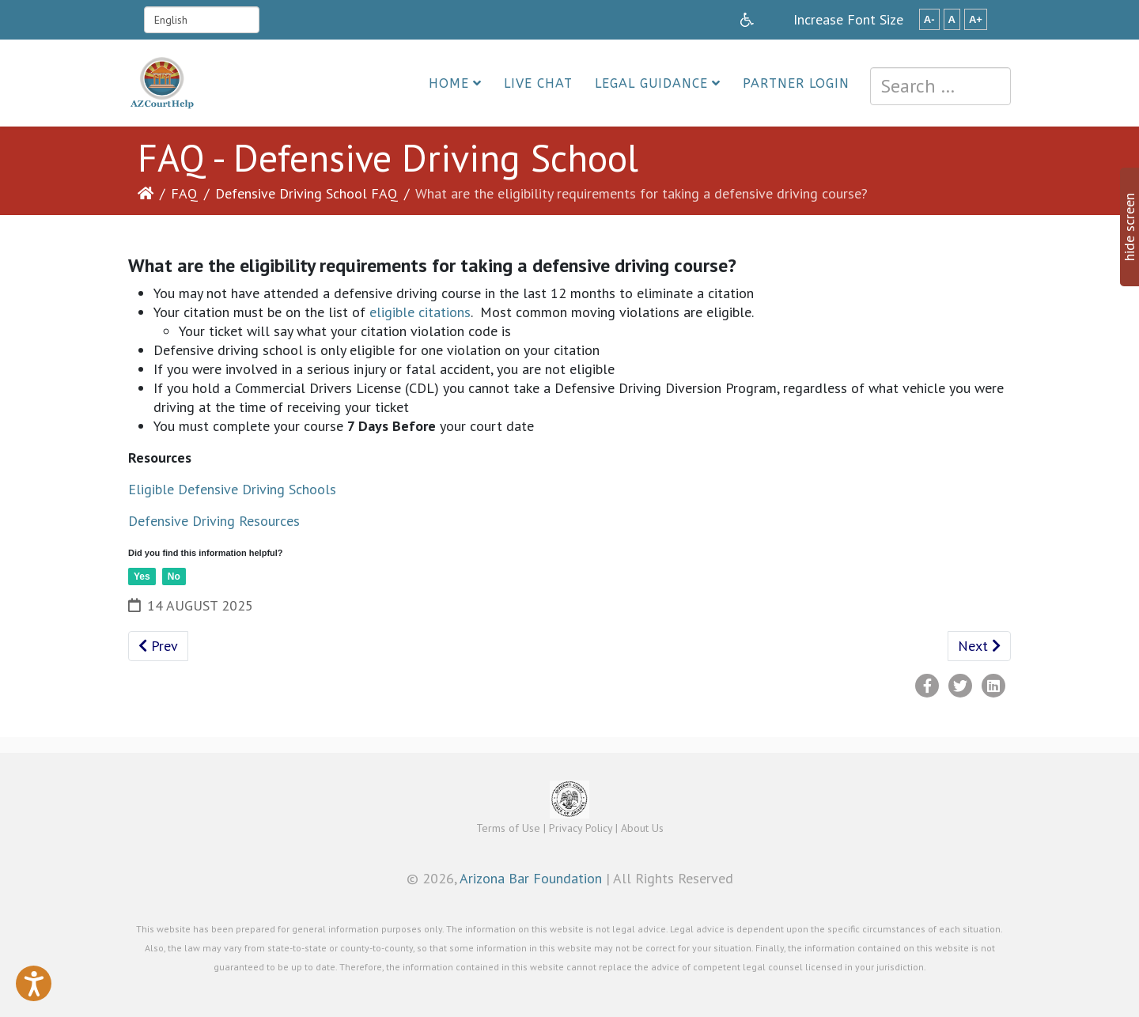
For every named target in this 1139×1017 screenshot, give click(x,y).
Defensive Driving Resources (214, 521)
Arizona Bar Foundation (531, 878)
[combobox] (940, 86)
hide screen (1129, 227)
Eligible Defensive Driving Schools (232, 489)
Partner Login (796, 83)
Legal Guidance (651, 83)
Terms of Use (508, 828)
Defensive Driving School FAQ (306, 193)
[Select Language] (201, 19)
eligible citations (420, 312)
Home (449, 83)
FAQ (184, 193)
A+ (975, 19)
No (174, 576)
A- (929, 19)
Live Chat (538, 83)
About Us (642, 828)
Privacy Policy (580, 828)
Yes (142, 576)
